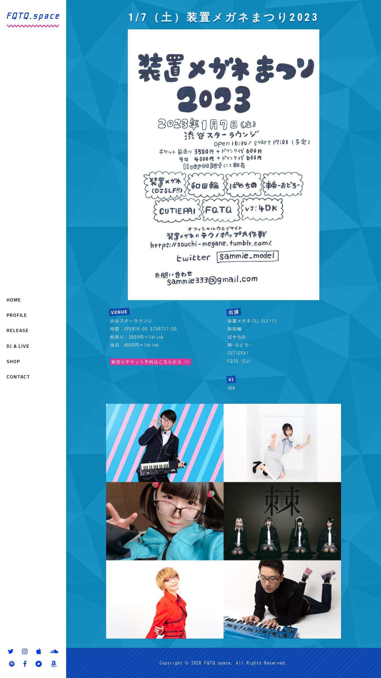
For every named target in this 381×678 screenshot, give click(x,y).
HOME (14, 299)
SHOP (13, 361)
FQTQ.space (217, 663)
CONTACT (18, 377)
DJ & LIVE (18, 346)
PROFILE (17, 315)
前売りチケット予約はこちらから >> (150, 362)
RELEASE (18, 330)
